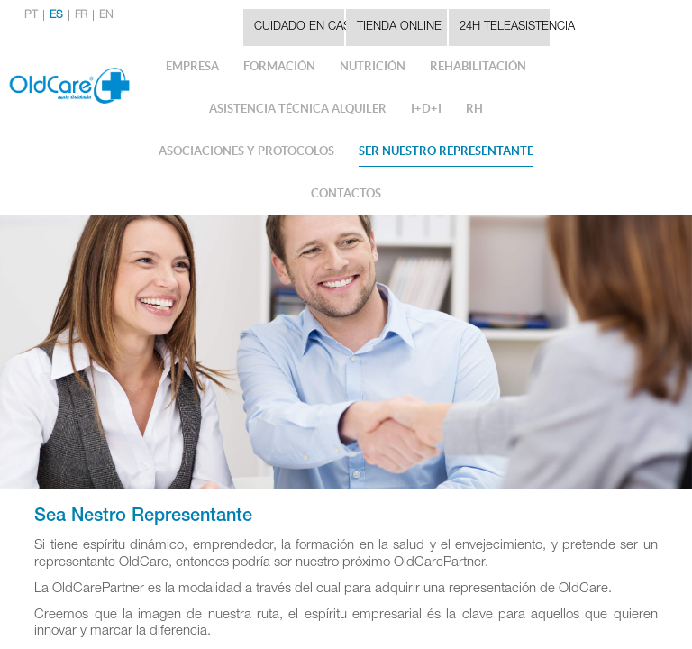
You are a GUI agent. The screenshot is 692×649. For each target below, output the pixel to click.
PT (31, 15)
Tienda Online (399, 27)
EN (106, 15)
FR (81, 15)
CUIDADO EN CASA (299, 27)
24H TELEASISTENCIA (505, 27)
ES (56, 15)
